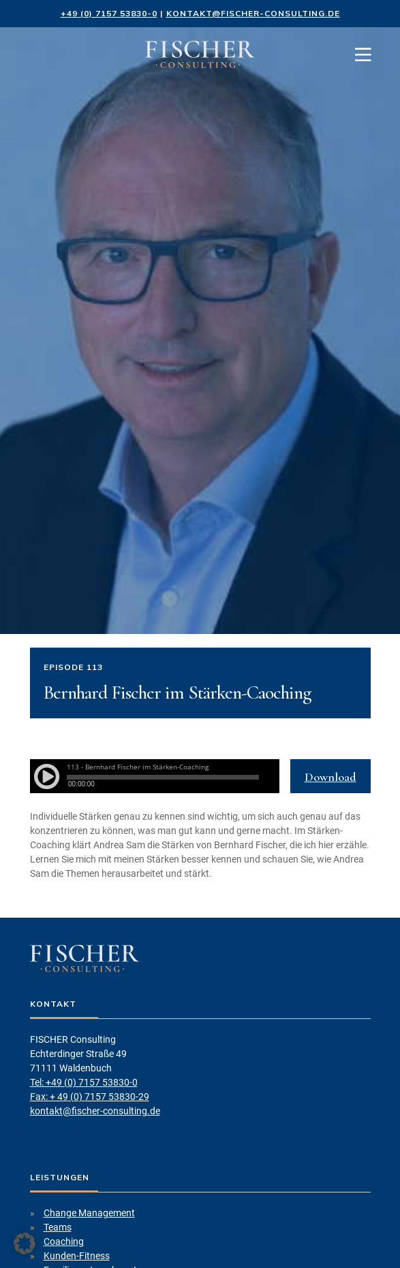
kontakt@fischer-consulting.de (253, 13)
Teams (58, 1227)
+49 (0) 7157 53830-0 (109, 13)
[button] (24, 1243)
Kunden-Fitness (77, 1255)
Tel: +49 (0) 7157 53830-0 (84, 1082)
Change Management (89, 1212)
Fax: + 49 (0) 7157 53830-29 (89, 1096)
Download (330, 776)
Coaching (64, 1241)
